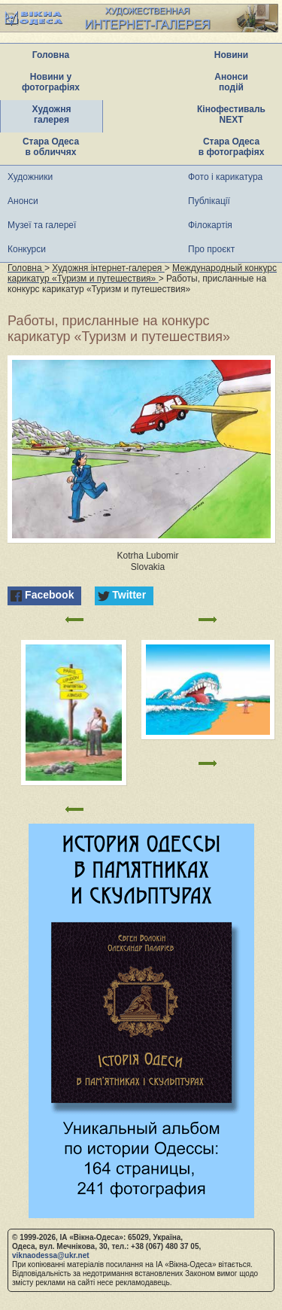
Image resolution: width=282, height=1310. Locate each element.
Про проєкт (211, 249)
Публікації (209, 201)
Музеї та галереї (42, 225)
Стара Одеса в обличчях (51, 146)
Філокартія (210, 225)
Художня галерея (51, 114)
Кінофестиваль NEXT (231, 114)
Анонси (23, 201)
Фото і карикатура (225, 177)
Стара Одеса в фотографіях (232, 146)
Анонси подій (231, 82)
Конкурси (27, 249)
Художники (30, 177)
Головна (50, 55)
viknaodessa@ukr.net (50, 1255)
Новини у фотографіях (51, 82)
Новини (231, 55)
